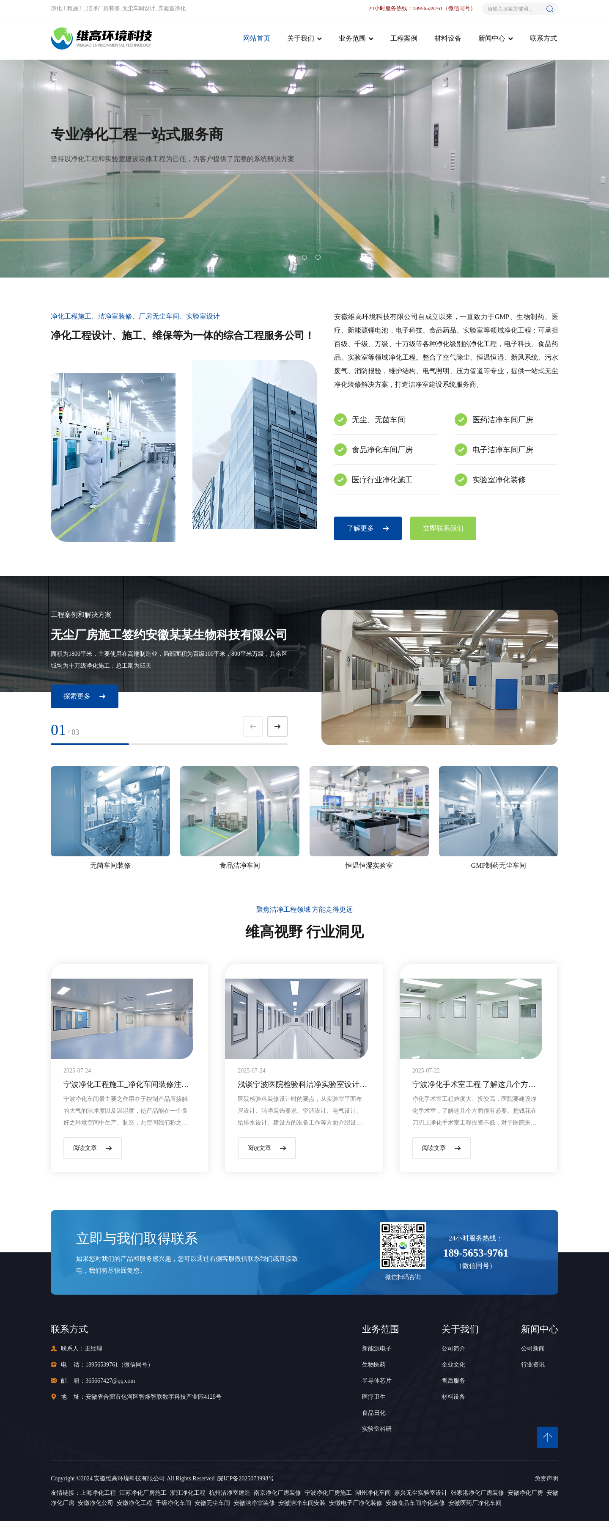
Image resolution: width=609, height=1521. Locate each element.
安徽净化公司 (95, 1503)
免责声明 (546, 1478)
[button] (291, 257)
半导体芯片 (377, 1381)
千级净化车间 (173, 1503)
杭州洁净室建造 (229, 1493)
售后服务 (453, 1381)
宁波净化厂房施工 (328, 1493)
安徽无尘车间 (212, 1503)
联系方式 (543, 38)
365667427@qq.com (110, 1381)
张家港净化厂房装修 (477, 1493)
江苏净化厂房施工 (143, 1493)
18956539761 (101, 1364)
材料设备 (447, 38)
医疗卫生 (374, 1397)
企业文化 (453, 1364)
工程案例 (403, 38)
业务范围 (352, 38)
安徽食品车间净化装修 (415, 1503)
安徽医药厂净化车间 (475, 1503)
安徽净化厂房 (525, 1493)
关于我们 (300, 38)
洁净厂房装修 (103, 8)
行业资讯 (533, 1364)
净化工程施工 (67, 8)
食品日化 (374, 1413)
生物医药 (374, 1364)
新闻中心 (491, 38)
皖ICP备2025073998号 (244, 1478)
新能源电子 (377, 1348)
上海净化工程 (98, 1493)
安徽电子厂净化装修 (355, 1503)
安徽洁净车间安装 (302, 1503)
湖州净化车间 (373, 1493)
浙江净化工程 (188, 1493)
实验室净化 (172, 8)
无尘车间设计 (138, 8)
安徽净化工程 (134, 1503)
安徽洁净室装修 (254, 1503)
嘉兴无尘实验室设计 (420, 1493)
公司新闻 (533, 1348)
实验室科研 (377, 1429)
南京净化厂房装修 (277, 1493)
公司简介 (453, 1348)
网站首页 (256, 38)
